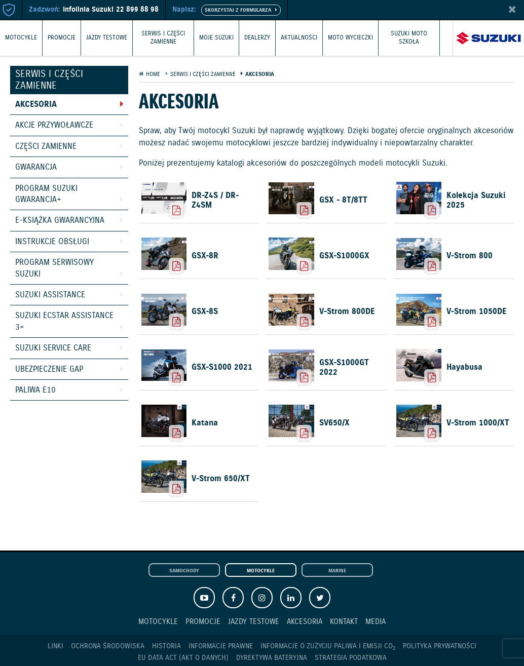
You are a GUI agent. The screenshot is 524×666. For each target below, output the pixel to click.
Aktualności (299, 37)
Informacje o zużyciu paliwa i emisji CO (327, 646)
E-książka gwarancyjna (59, 220)
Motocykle (21, 37)
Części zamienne (46, 146)
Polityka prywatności (439, 646)
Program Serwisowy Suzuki (54, 268)
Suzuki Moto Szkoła (409, 37)
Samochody (184, 570)
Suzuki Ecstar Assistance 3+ (64, 321)
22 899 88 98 (137, 9)
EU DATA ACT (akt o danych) (183, 657)
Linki (55, 646)
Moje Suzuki (216, 37)
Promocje (62, 37)
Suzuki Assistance (50, 295)
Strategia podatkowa (351, 657)
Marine (337, 570)
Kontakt (344, 621)
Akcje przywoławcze (54, 125)
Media (375, 621)
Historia (166, 646)
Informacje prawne (221, 646)
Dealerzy (257, 37)
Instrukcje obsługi (52, 242)
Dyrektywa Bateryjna (271, 657)
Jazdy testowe (106, 37)
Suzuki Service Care (53, 348)
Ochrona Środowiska (107, 646)
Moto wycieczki (350, 37)
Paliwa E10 (35, 390)
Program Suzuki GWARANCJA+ (46, 194)
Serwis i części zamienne (163, 37)
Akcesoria (36, 104)
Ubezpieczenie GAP (49, 369)
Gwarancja (36, 167)
